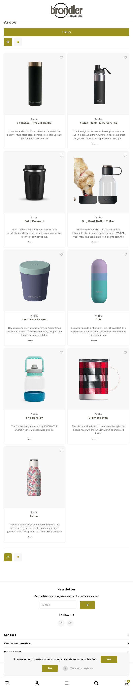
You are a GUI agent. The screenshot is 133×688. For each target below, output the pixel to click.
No (50, 668)
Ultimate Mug (98, 417)
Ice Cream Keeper (34, 319)
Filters (66, 32)
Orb (98, 319)
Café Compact (34, 221)
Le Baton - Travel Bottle (34, 122)
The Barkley (34, 417)
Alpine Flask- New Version (98, 122)
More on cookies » (81, 668)
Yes (109, 659)
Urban (34, 516)
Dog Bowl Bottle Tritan (98, 221)
